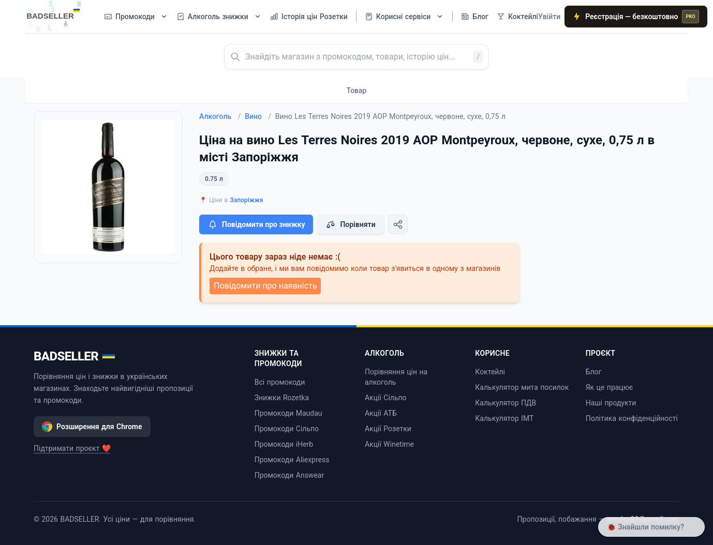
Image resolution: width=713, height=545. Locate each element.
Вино (258, 116)
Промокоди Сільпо (287, 429)
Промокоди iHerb (284, 444)
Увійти (549, 16)
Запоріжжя (246, 200)
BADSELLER (74, 356)
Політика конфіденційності (632, 418)
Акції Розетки (388, 429)
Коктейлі (490, 372)
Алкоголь (220, 116)
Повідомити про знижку (256, 224)
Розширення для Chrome (92, 426)
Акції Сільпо (386, 397)
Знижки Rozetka (282, 397)
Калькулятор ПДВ (505, 403)
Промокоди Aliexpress (292, 460)
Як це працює (609, 387)
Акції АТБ (381, 413)
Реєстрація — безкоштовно (636, 16)
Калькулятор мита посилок (522, 387)
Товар (357, 90)
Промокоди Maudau (288, 413)
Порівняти (350, 224)
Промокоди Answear (289, 475)
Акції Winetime (389, 444)
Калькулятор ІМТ (504, 418)
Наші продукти (611, 403)
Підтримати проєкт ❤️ (72, 448)
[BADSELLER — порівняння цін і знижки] (58, 13)
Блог (594, 372)
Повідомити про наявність (265, 286)
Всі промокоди (280, 382)
